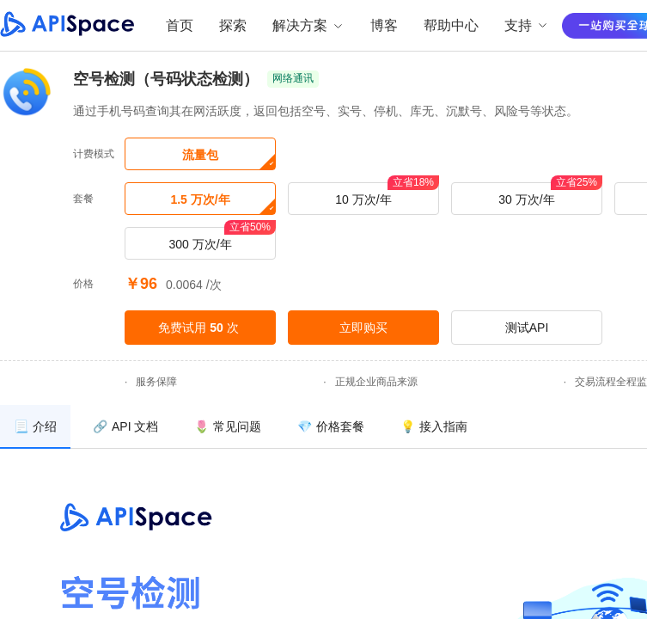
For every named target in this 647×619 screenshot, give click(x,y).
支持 (526, 25)
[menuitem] (35, 427)
